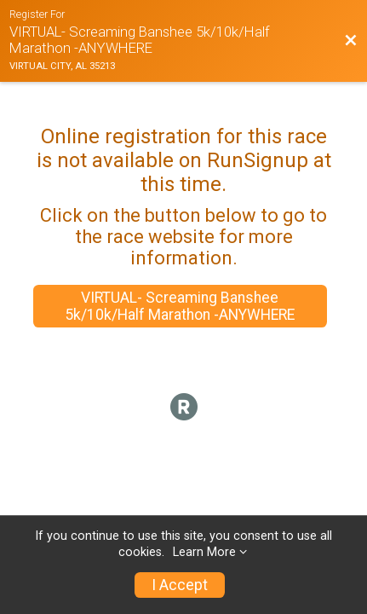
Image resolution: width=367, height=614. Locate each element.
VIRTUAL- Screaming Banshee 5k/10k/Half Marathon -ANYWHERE (180, 306)
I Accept (180, 585)
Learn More (204, 552)
